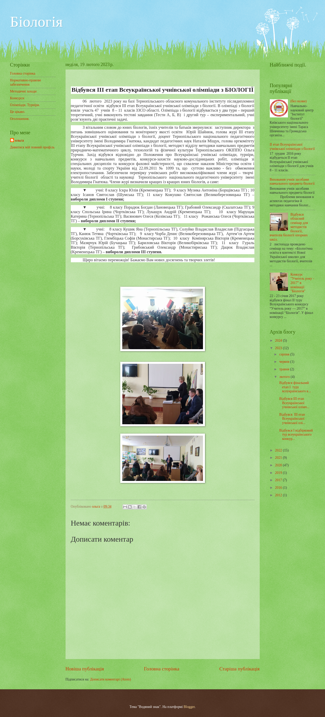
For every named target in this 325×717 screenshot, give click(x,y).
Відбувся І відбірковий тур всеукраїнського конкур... (295, 435)
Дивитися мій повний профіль (32, 147)
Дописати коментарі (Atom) (110, 679)
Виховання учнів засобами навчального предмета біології (292, 182)
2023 (279, 348)
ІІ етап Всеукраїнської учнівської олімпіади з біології (292, 147)
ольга (19, 140)
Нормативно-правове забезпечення (25, 82)
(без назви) (298, 101)
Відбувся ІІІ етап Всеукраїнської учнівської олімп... (293, 403)
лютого (284, 377)
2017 (279, 480)
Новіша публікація (85, 668)
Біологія (36, 21)
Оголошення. (19, 119)
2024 (279, 340)
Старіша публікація (239, 668)
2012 (279, 495)
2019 (279, 473)
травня (284, 369)
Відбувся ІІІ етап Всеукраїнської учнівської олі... (291, 419)
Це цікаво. (17, 112)
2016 (279, 488)
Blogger (189, 707)
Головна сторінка (161, 668)
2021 (279, 458)
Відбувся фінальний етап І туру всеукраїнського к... (294, 387)
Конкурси (17, 98)
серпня (284, 354)
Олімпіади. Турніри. (25, 105)
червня (284, 362)
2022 (279, 450)
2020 (279, 465)
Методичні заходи (23, 91)
